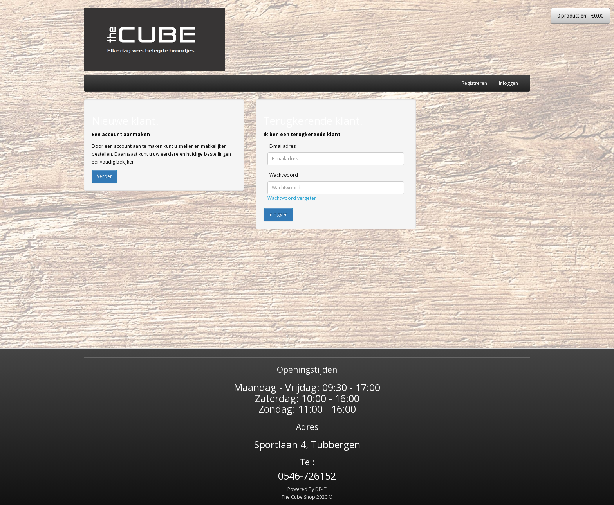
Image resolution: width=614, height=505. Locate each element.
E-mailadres (282, 146)
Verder (104, 176)
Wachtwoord (283, 175)
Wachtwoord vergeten (292, 198)
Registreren (474, 83)
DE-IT (321, 489)
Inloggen (508, 83)
